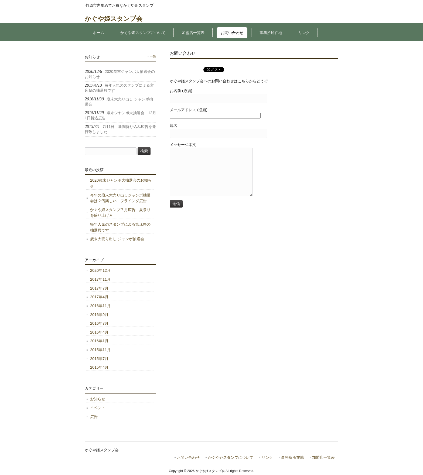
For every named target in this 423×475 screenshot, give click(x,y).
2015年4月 (99, 367)
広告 (94, 417)
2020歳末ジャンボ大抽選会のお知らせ (121, 183)
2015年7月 (99, 359)
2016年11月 (100, 306)
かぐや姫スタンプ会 (113, 18)
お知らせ (97, 399)
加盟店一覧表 (323, 458)
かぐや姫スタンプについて (230, 458)
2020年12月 (100, 270)
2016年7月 (99, 323)
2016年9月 (99, 315)
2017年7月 (99, 288)
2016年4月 (99, 332)
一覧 (153, 56)
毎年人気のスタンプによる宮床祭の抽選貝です (120, 227)
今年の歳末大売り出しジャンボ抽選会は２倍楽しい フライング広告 (120, 198)
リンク (267, 458)
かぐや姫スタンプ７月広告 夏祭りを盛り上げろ (120, 213)
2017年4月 (99, 297)
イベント (97, 408)
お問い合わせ (188, 458)
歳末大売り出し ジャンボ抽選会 (117, 239)
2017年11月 (100, 279)
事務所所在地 (292, 458)
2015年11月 (100, 350)
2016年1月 (99, 341)
